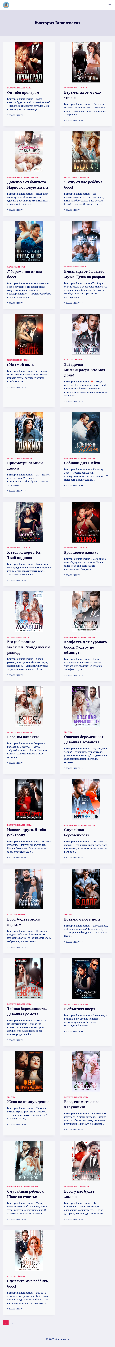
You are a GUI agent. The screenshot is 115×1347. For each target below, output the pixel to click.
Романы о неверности (75, 267)
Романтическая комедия (76, 177)
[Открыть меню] (109, 5)
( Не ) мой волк (20, 364)
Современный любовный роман (22, 177)
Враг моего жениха (81, 552)
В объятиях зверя (79, 1009)
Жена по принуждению (28, 1101)
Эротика (68, 732)
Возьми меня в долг (82, 919)
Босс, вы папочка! (23, 737)
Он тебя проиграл (23, 92)
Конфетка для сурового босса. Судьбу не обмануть (85, 647)
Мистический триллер (18, 360)
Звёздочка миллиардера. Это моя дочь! (84, 369)
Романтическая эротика (19, 88)
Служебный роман (16, 267)
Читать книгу (16, 115)
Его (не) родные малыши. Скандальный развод (28, 647)
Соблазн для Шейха (82, 463)
